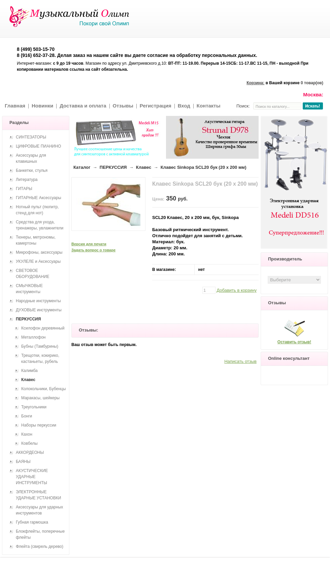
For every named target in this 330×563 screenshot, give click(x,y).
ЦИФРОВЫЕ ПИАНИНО (38, 146)
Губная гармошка (32, 522)
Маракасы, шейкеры (40, 398)
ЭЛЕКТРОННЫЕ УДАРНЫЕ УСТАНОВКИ (38, 495)
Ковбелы (29, 443)
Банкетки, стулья (31, 170)
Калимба (29, 370)
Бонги (26, 416)
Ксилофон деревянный (42, 328)
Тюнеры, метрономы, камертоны (36, 240)
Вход (184, 105)
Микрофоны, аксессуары (39, 252)
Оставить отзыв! (294, 342)
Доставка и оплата (83, 105)
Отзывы (123, 105)
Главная (15, 105)
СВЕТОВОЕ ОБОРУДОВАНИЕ (33, 273)
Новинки (42, 105)
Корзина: (255, 83)
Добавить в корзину (237, 290)
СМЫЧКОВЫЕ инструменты (29, 288)
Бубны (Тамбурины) (39, 346)
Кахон (26, 434)
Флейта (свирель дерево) (39, 546)
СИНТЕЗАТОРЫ (31, 137)
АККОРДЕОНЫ (30, 452)
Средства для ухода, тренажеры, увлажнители (39, 225)
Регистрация (155, 105)
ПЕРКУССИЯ (113, 167)
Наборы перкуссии (38, 425)
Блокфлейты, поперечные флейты (40, 534)
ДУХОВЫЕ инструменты (39, 310)
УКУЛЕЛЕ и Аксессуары (38, 261)
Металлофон (33, 337)
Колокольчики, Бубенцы (43, 388)
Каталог (81, 167)
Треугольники (33, 407)
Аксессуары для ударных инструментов (39, 510)
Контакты (209, 105)
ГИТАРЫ (24, 188)
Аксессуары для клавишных (31, 158)
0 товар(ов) (312, 83)
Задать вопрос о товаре (93, 250)
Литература (27, 179)
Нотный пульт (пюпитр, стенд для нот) (37, 210)
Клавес (144, 167)
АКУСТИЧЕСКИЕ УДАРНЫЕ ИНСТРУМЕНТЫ (32, 476)
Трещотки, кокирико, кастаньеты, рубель (40, 358)
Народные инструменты (38, 301)
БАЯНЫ (23, 461)
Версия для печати (88, 244)
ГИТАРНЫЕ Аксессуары (38, 197)
